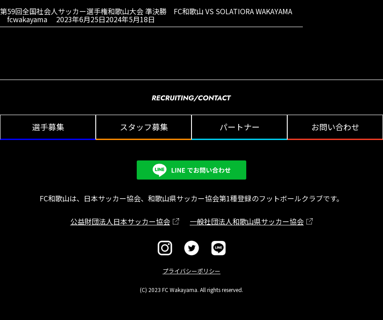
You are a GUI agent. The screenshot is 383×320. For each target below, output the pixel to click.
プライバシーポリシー (191, 271)
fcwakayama (27, 19)
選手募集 (48, 126)
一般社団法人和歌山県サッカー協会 (247, 221)
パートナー (240, 126)
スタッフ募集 (144, 126)
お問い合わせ (335, 126)
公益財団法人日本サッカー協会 (120, 221)
